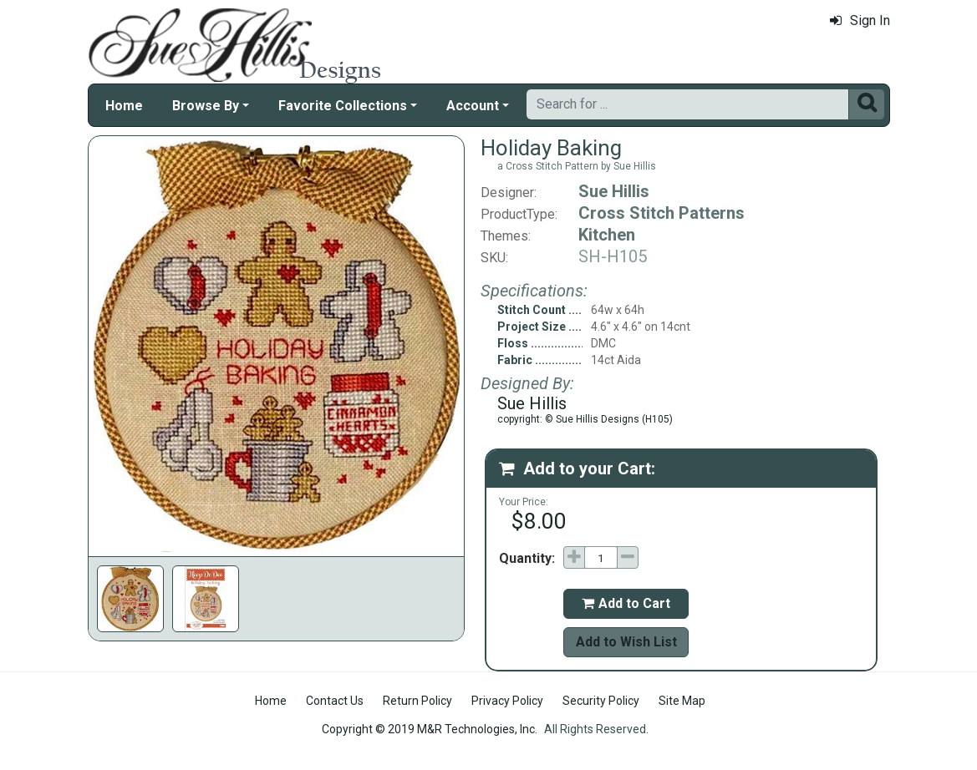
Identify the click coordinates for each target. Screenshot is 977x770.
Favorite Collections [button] (342, 106)
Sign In (860, 20)
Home (124, 106)
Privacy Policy (507, 700)
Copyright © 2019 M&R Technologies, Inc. (429, 729)
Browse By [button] (205, 106)
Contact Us (335, 700)
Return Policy (417, 700)
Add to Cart (626, 603)
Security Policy (600, 700)
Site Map (682, 700)
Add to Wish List (626, 642)
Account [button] (472, 106)
